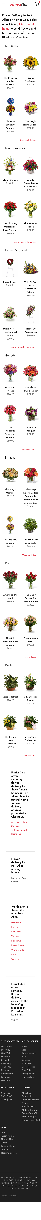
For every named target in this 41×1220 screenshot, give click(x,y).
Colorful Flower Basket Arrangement (31, 183)
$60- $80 (5, 1092)
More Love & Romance (25, 242)
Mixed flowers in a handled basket (10, 332)
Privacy (25, 1103)
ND (11, 1183)
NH (17, 1183)
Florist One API (29, 1113)
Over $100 (6, 1099)
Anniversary (7, 1073)
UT (24, 1186)
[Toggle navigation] (4, 4)
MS (2, 1183)
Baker (14, 954)
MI (27, 1180)
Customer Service (30, 1099)
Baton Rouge (17, 945)
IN (7, 1180)
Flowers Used (7, 1139)
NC (7, 1183)
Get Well (5, 1053)
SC (13, 1186)
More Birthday (29, 554)
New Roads (16, 931)
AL (4, 1177)
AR (7, 1177)
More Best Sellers (27, 140)
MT (4, 1183)
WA (33, 1186)
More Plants (30, 755)
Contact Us (27, 1096)
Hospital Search (9, 1152)
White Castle (17, 949)
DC (21, 1177)
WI (36, 1186)
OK (3, 1186)
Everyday (5, 1049)
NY (30, 1183)
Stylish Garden (10, 179)
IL (5, 1180)
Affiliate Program (30, 1109)
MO (33, 1180)
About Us (26, 1092)
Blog (20, 1188)
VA (27, 1186)
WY (16, 1188)
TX (22, 1186)
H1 (27, 1188)
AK (2, 1177)
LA (21, 24)
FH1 (23, 1188)
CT (19, 1177)
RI (11, 1186)
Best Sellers (6, 1046)
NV (26, 1183)
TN (19, 1186)
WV (12, 1188)
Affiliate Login (29, 1116)
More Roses (30, 656)
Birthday (5, 1070)
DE (24, 1177)
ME (24, 1180)
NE (14, 1183)
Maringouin (17, 922)
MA (18, 1180)
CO (16, 1177)
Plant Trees (27, 1063)
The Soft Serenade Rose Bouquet (10, 642)
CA (13, 1177)
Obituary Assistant (31, 1120)
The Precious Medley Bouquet (10, 81)
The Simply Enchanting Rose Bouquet (31, 598)
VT (30, 1186)
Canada (5, 1142)
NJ (20, 1183)
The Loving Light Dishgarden (10, 740)
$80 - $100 (6, 1096)
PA (8, 1186)
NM (23, 1183)
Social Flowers (29, 1106)
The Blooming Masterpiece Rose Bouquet (10, 227)
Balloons (26, 1060)
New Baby (6, 1063)
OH (33, 1183)
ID (37, 1177)
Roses (24, 1046)
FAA (36, 1183)
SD (16, 1186)
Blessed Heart (10, 281)
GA (30, 1177)
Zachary (15, 936)
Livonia (14, 927)
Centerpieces (28, 1066)
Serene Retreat (10, 696)
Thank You (6, 1066)
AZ (10, 1177)
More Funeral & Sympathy (23, 347)
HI (32, 1177)
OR (5, 1186)
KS (10, 1180)
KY (12, 1180)
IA (35, 1177)
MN (29, 1180)
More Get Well (28, 449)
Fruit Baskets (28, 1077)
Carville (15, 958)
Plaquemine (17, 940)
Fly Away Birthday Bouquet (10, 125)
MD (21, 1180)
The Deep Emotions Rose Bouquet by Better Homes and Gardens (30, 496)
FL (27, 1177)
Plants (24, 1056)
